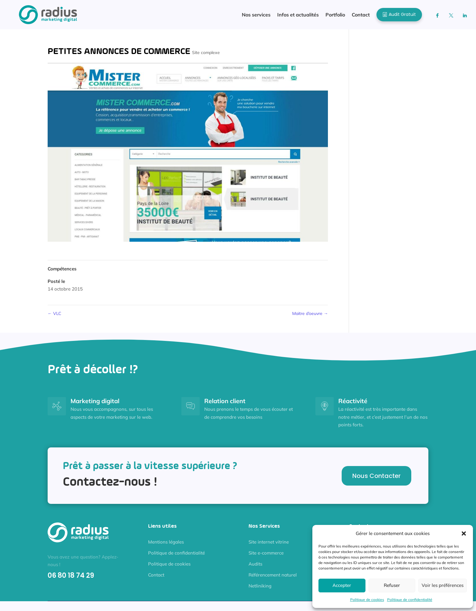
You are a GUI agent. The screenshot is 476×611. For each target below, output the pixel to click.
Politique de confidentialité (409, 599)
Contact (156, 575)
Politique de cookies (367, 599)
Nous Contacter (376, 476)
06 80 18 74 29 (71, 575)
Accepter (341, 585)
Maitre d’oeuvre (310, 313)
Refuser (392, 585)
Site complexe (206, 52)
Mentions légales (166, 542)
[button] (464, 533)
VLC (54, 313)
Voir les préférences (442, 585)
